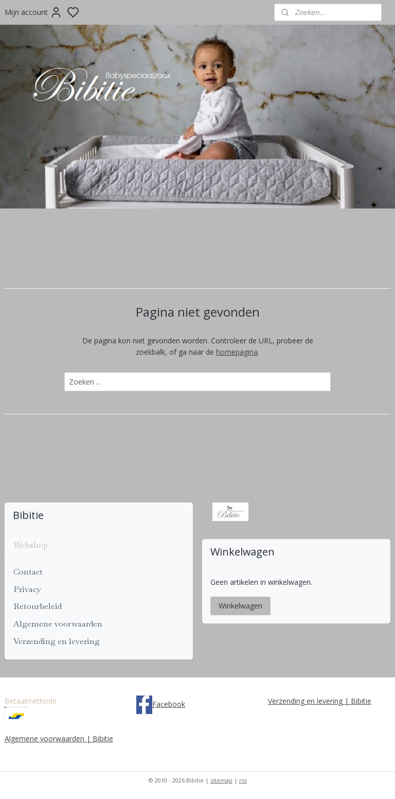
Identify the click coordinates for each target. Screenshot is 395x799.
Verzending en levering (56, 641)
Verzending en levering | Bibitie (319, 701)
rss (243, 780)
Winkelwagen (240, 606)
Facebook (168, 704)
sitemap (221, 780)
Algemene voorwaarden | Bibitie (59, 738)
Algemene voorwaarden (57, 623)
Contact (28, 571)
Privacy (27, 589)
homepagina (237, 352)
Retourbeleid (37, 606)
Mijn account (33, 12)
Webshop (30, 545)
